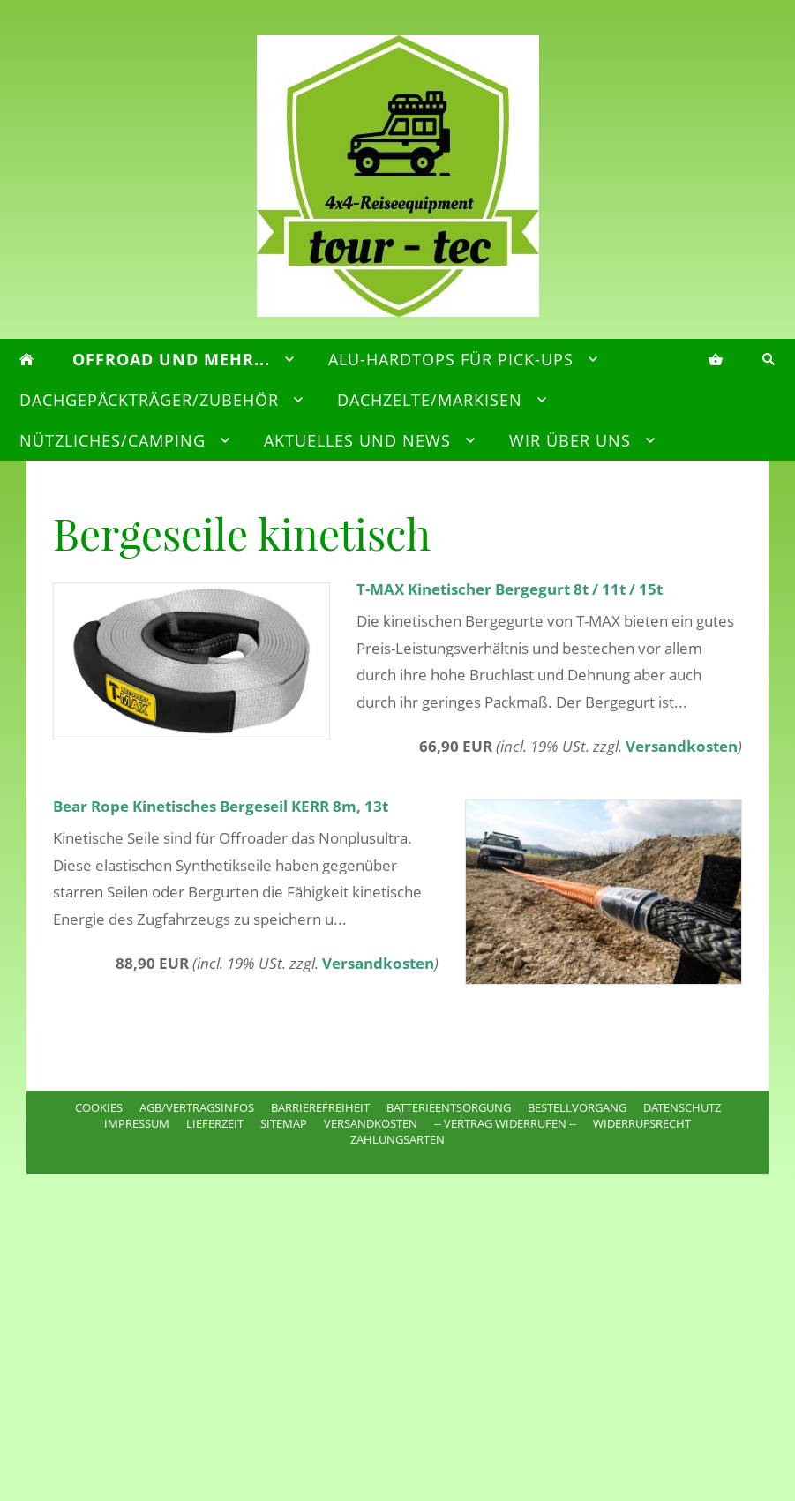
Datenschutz (682, 1107)
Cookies (99, 1107)
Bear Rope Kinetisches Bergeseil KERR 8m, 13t (220, 806)
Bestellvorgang (577, 1107)
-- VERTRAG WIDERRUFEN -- (505, 1123)
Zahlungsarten (397, 1139)
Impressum (136, 1123)
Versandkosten (682, 746)
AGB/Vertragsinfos (196, 1107)
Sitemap (283, 1123)
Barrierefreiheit (320, 1107)
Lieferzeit (215, 1123)
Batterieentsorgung (448, 1107)
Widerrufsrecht (642, 1123)
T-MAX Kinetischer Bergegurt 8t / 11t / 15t (509, 589)
